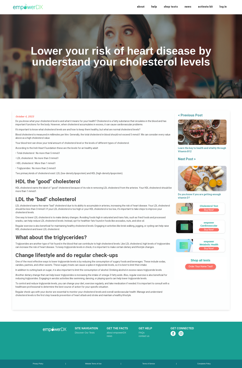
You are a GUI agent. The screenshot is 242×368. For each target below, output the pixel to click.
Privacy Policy (38, 364)
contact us (144, 336)
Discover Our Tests (85, 332)
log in (223, 7)
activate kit (205, 7)
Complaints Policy (204, 364)
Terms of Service (148, 364)
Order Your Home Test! (201, 266)
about (141, 7)
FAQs (142, 332)
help (154, 7)
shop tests (171, 7)
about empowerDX (116, 332)
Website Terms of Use (93, 364)
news (188, 7)
